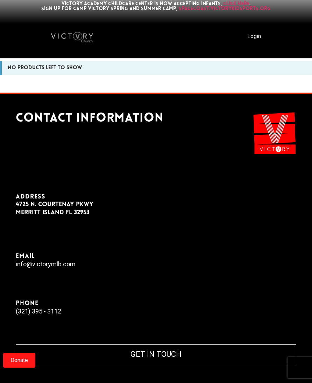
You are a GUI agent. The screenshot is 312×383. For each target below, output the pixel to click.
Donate (19, 360)
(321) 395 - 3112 (38, 311)
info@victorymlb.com (46, 264)
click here (236, 4)
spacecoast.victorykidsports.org (225, 9)
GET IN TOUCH (156, 354)
